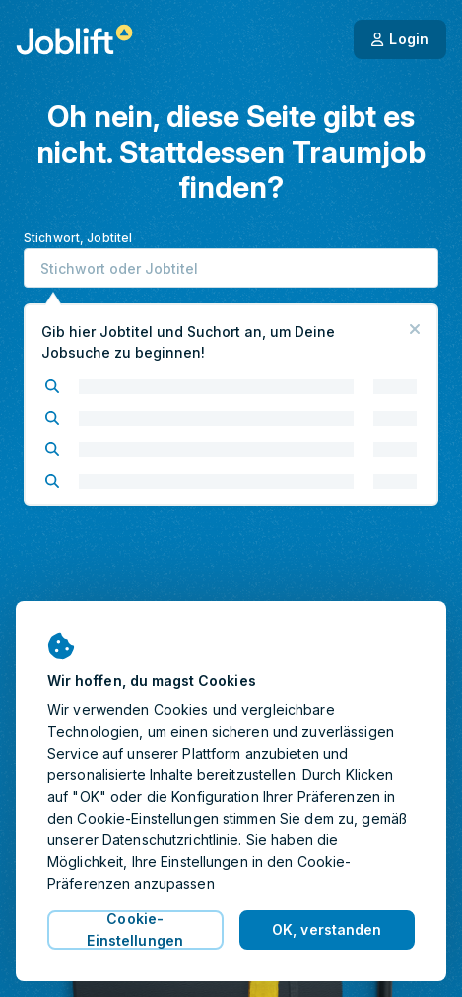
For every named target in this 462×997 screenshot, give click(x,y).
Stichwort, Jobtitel (78, 238)
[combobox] (231, 268)
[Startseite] (74, 39)
